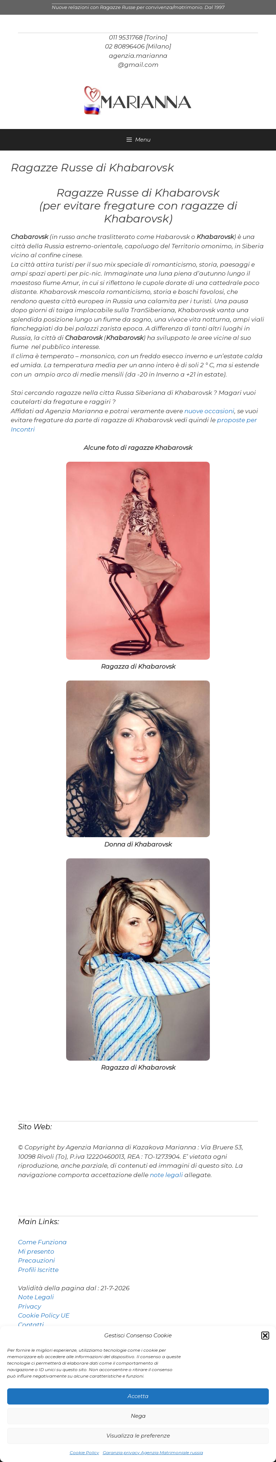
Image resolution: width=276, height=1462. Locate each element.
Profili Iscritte (38, 1269)
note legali (166, 1175)
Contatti (31, 1324)
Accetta (138, 1396)
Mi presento (36, 1251)
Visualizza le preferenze (138, 1435)
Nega (138, 1415)
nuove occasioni (209, 411)
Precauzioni (36, 1260)
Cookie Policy (84, 1452)
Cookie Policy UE (43, 1315)
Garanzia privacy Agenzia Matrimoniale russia (153, 1452)
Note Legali (36, 1297)
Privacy (29, 1306)
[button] (265, 1335)
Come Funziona (42, 1242)
